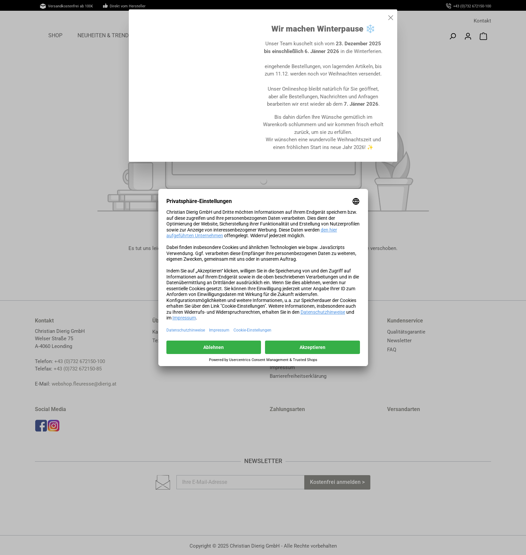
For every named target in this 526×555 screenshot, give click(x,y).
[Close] (390, 16)
